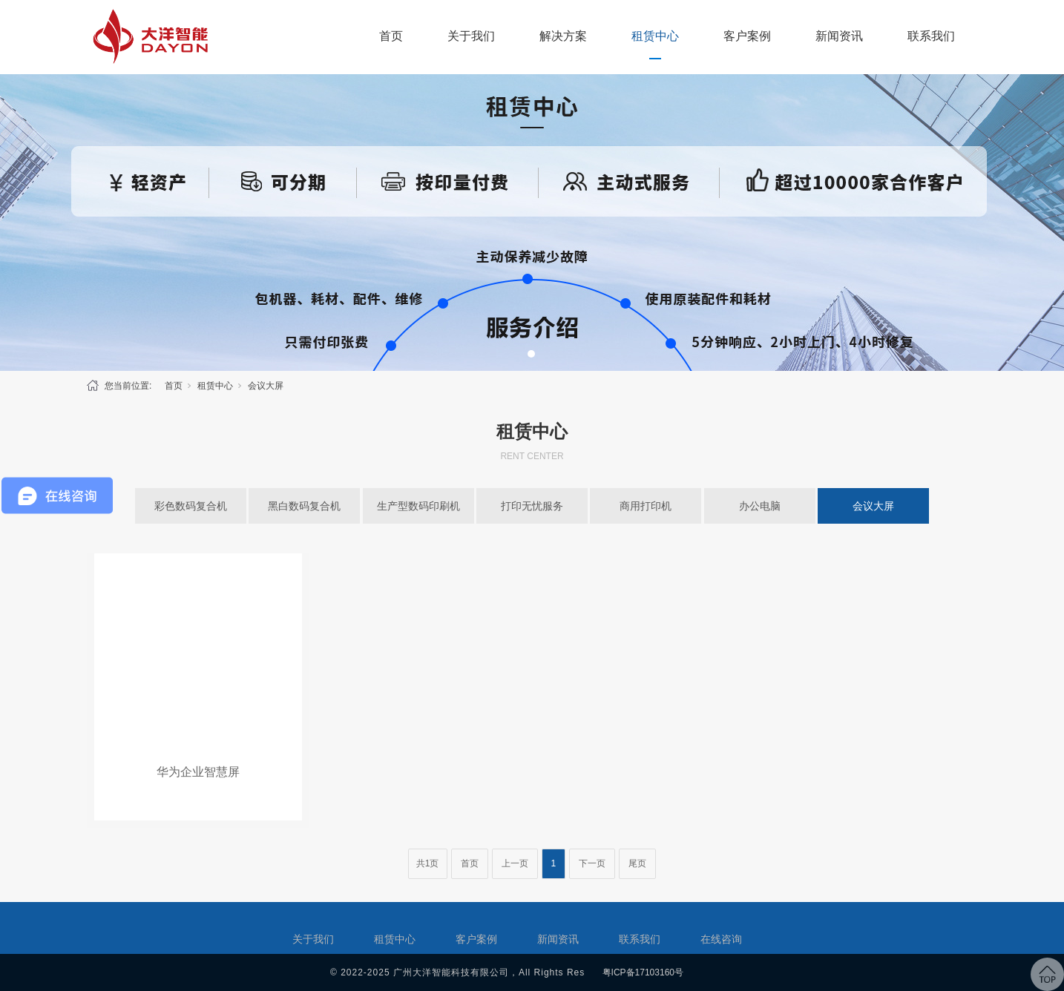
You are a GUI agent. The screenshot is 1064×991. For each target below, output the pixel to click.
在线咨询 (721, 939)
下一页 (592, 863)
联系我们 (931, 36)
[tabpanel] (532, 222)
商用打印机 (645, 506)
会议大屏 (265, 386)
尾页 (637, 863)
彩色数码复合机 (190, 506)
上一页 (515, 863)
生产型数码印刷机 (418, 506)
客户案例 (747, 36)
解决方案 (563, 36)
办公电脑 (760, 506)
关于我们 (471, 36)
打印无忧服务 (532, 506)
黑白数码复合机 (304, 506)
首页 (391, 36)
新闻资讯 (839, 36)
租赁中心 (655, 36)
